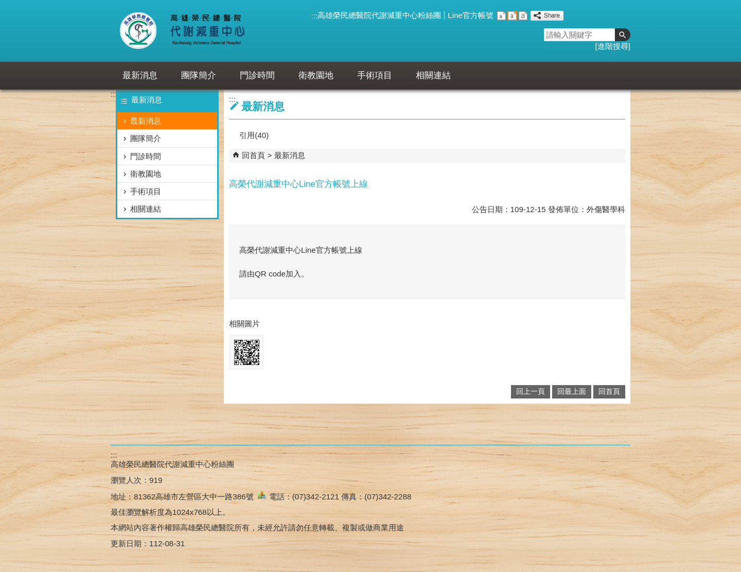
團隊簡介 (198, 75)
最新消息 (139, 75)
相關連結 (433, 75)
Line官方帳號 (470, 15)
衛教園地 (315, 75)
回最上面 (571, 391)
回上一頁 (530, 391)
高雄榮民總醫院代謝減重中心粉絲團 (379, 15)
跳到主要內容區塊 (5, 5)
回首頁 (253, 155)
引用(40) (254, 135)
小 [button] (501, 15)
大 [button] (523, 15)
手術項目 (374, 75)
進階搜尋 (612, 46)
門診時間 (257, 75)
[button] (622, 34)
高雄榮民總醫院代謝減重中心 (205, 31)
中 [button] (512, 16)
